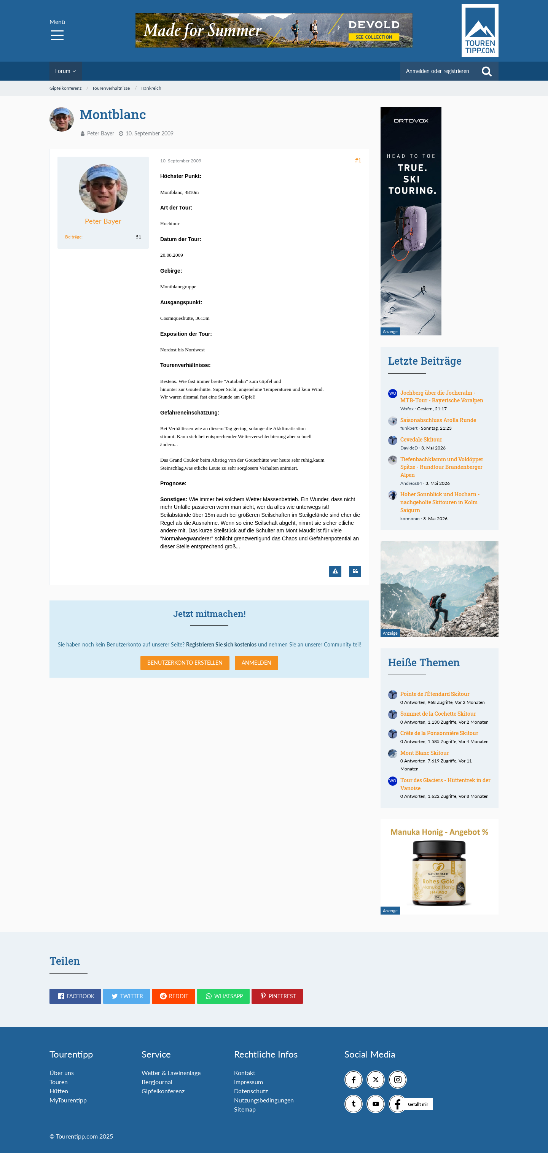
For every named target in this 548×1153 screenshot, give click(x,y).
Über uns (61, 1072)
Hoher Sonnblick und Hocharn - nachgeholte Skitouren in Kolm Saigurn (440, 502)
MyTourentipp (68, 1100)
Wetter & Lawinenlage (171, 1072)
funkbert (408, 428)
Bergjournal (157, 1081)
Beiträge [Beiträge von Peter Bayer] (73, 237)
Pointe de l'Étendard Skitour (435, 693)
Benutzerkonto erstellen (185, 662)
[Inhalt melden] (335, 571)
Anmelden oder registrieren (437, 71)
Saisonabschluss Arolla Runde (438, 420)
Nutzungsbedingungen (264, 1100)
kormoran (410, 518)
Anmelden (256, 662)
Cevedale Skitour (421, 439)
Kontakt (244, 1072)
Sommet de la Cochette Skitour (438, 713)
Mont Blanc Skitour (424, 752)
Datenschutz (251, 1090)
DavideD (409, 448)
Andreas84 (411, 483)
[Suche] (487, 71)
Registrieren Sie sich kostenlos (221, 644)
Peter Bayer (100, 133)
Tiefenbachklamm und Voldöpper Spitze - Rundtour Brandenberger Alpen (441, 467)
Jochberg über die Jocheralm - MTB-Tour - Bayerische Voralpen (441, 396)
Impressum (248, 1081)
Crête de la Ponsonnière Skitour (439, 733)
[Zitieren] (355, 571)
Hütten (58, 1090)
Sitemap (245, 1109)
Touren (58, 1081)
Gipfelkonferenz (163, 1090)
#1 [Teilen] (358, 160)
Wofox (407, 408)
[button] (75, 996)
